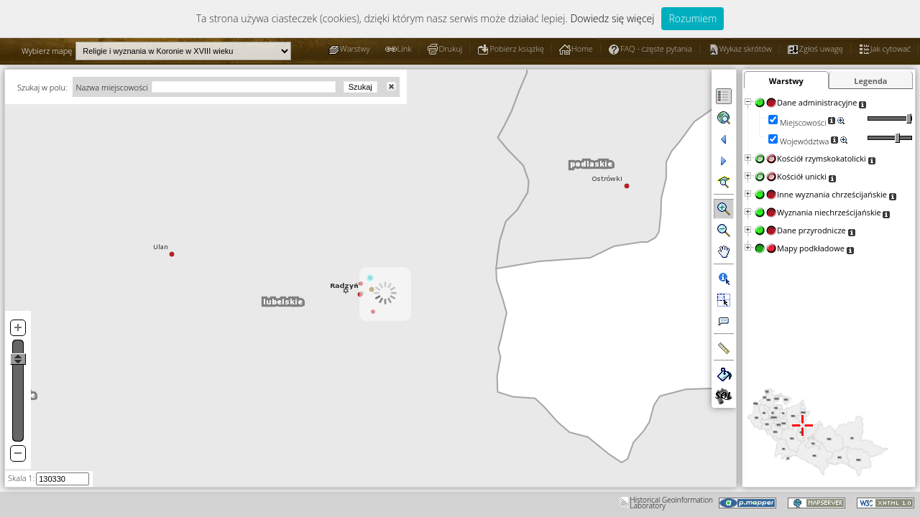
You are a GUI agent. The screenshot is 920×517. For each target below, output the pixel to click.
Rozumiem (692, 18)
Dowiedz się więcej (612, 18)
